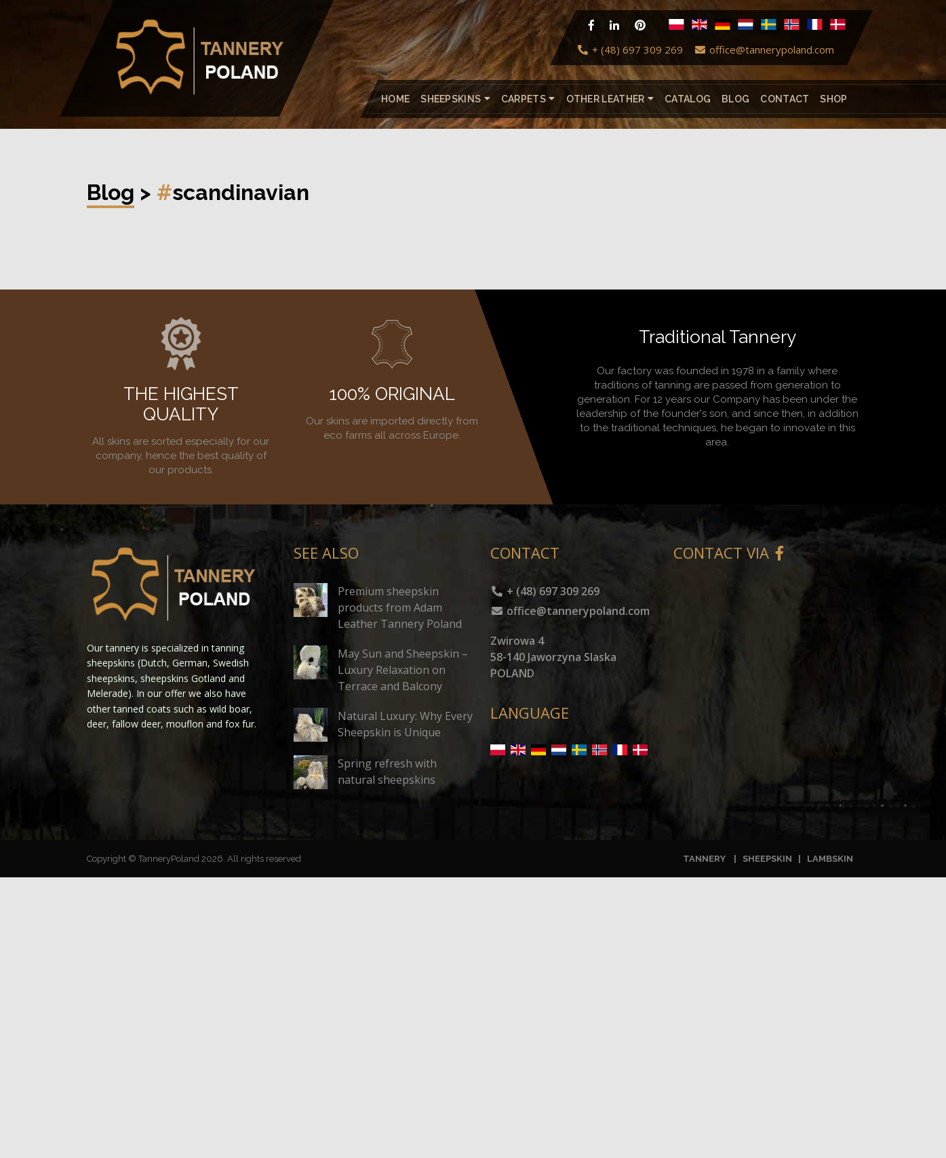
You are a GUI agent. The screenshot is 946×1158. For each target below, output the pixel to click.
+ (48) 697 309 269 (629, 49)
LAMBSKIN (830, 859)
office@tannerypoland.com (763, 49)
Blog (735, 99)
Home (395, 99)
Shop (833, 99)
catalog (688, 99)
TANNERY (704, 859)
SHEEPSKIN (767, 859)
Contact (784, 99)
